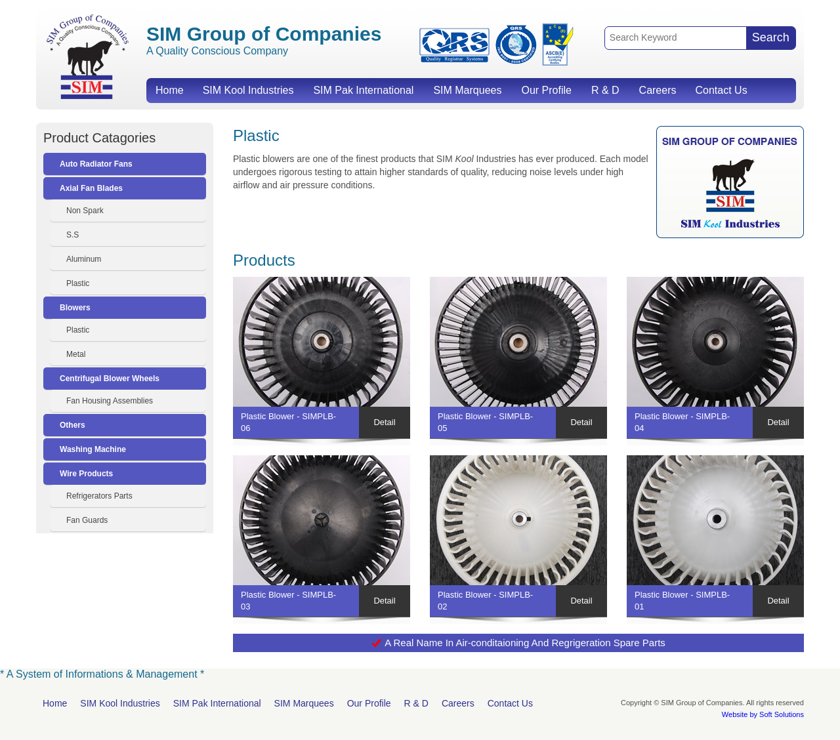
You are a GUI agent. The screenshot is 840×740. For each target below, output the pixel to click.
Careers (658, 90)
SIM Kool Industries (248, 90)
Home (170, 90)
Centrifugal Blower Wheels (109, 378)
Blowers (75, 307)
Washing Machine (93, 449)
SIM (87, 56)
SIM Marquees (467, 90)
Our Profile (546, 90)
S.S (72, 234)
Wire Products (86, 473)
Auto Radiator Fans (96, 164)
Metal (75, 354)
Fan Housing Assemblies (109, 400)
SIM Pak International (363, 90)
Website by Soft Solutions (763, 714)
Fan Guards (87, 520)
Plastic (77, 283)
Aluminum (83, 259)
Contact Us (721, 90)
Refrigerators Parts (99, 496)
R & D (605, 90)
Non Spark (85, 210)
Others (72, 425)
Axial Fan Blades (91, 188)
